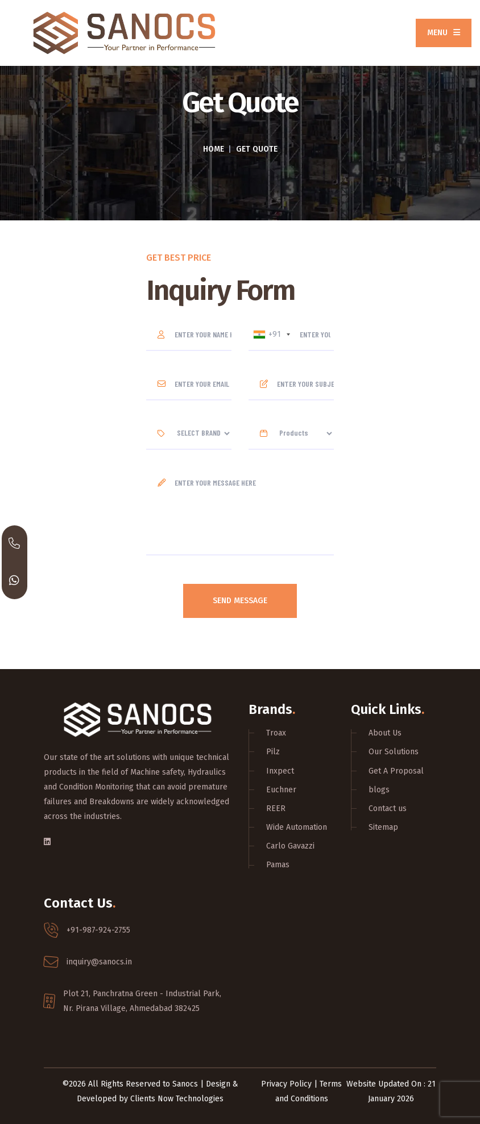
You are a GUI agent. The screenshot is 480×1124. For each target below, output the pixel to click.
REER (275, 808)
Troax (276, 733)
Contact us (388, 808)
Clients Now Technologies (177, 1099)
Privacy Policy (286, 1084)
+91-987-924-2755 (98, 930)
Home (213, 149)
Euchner (281, 790)
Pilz (273, 752)
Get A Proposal (396, 771)
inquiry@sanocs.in (99, 962)
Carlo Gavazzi (290, 846)
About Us (385, 733)
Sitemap (383, 827)
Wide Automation (296, 827)
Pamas (277, 865)
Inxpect (280, 771)
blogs (379, 790)
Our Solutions (394, 752)
